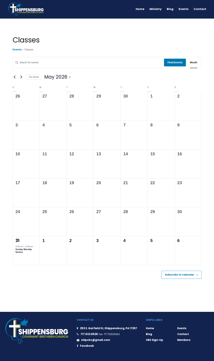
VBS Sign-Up (154, 340)
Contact (200, 9)
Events (183, 9)
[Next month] (21, 77)
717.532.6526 (89, 334)
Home (140, 9)
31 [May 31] (17, 240)
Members (184, 340)
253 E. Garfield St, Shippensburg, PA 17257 (108, 328)
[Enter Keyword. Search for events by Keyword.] (88, 62)
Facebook (87, 346)
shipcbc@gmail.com (95, 340)
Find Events (174, 62)
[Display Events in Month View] (193, 62)
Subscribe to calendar (179, 274)
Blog (170, 9)
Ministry (156, 9)
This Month (34, 77)
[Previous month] (15, 77)
